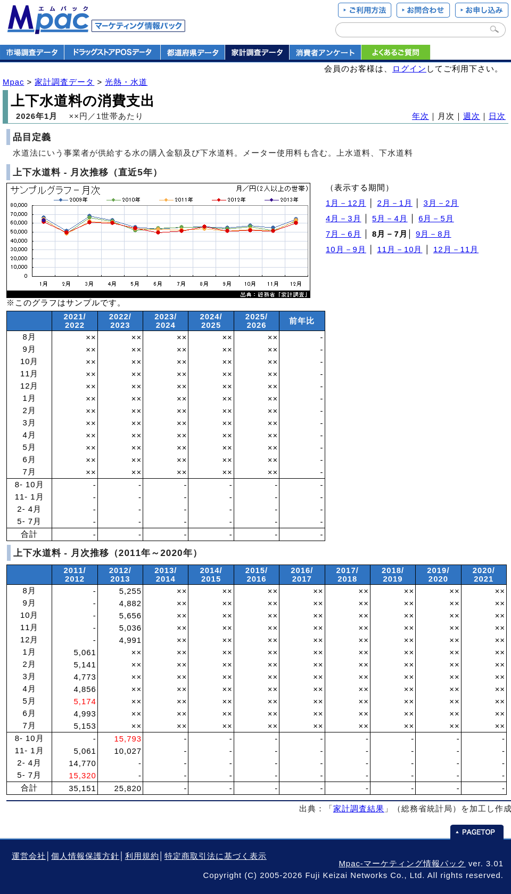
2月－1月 (395, 203)
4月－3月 (343, 218)
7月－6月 (343, 234)
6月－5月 (436, 218)
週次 (471, 116)
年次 (420, 116)
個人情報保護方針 (85, 856)
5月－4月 (390, 218)
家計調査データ (64, 82)
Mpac (13, 82)
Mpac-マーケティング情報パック (402, 863)
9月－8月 (433, 234)
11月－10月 (399, 249)
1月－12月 (346, 203)
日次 (497, 116)
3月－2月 (441, 203)
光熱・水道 (126, 82)
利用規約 (142, 856)
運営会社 (29, 856)
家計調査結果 (358, 808)
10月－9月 (346, 249)
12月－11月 (456, 249)
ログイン (409, 69)
